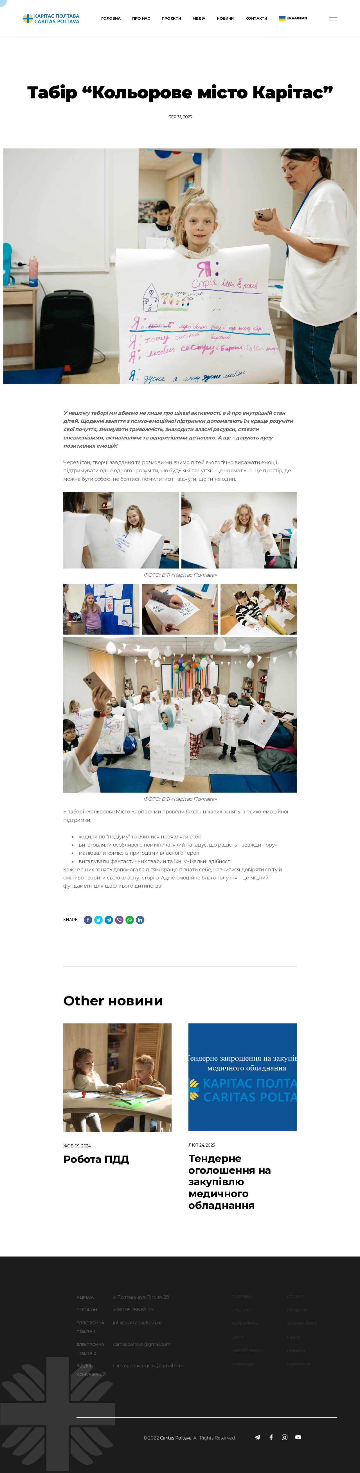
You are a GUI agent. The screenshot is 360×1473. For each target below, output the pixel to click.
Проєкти (171, 19)
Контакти (256, 19)
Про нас (141, 19)
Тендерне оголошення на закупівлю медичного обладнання (229, 1182)
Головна (110, 19)
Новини (225, 19)
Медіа (199, 19)
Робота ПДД (96, 1159)
